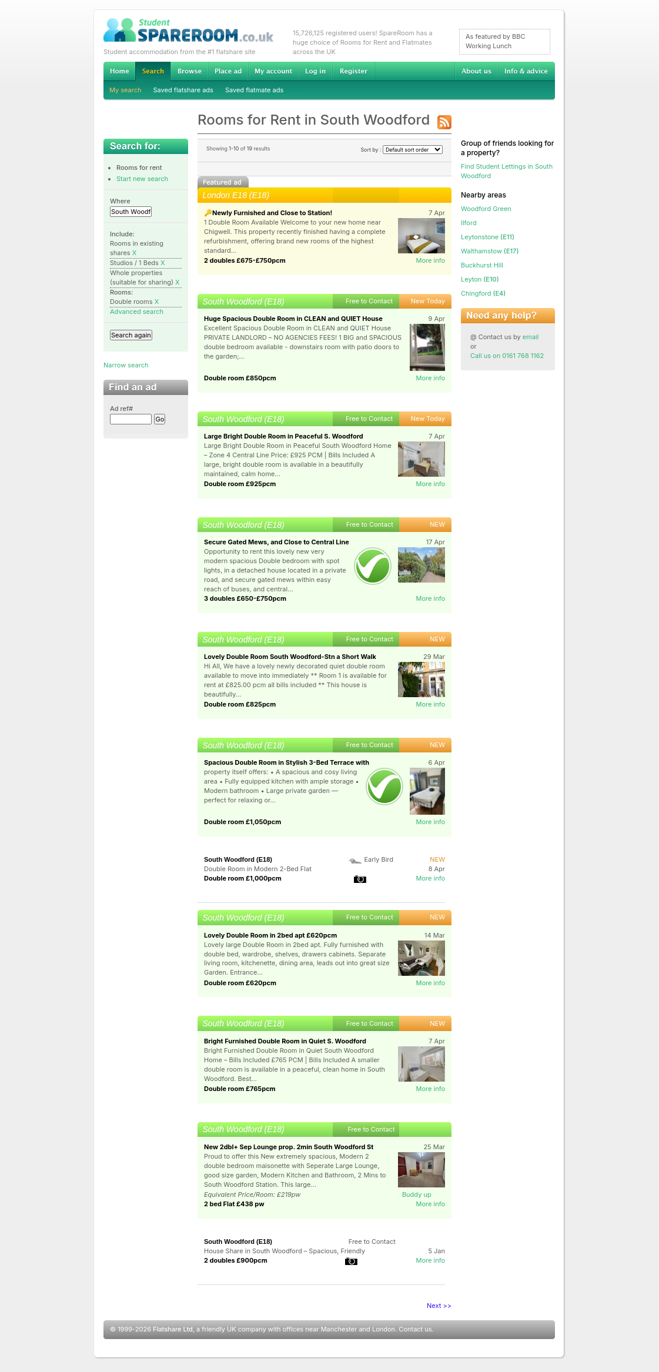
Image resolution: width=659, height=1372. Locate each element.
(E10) (480, 279)
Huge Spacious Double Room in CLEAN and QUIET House (293, 318)
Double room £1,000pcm (243, 878)
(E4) (483, 293)
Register (353, 71)
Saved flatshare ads (183, 90)
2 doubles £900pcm (235, 1260)
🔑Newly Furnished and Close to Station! (268, 213)
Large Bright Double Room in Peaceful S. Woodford (283, 436)
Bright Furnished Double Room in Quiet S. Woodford (285, 1041)
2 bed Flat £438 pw (234, 1204)
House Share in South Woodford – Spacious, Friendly (284, 1251)
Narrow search (125, 365)
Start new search (142, 179)
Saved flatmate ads (254, 90)
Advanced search (136, 311)
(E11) (487, 237)
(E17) (489, 251)
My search (125, 90)
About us (476, 71)
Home (119, 71)
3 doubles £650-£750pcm (245, 598)
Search (152, 71)
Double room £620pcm (240, 983)
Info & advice (526, 71)
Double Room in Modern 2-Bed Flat (258, 869)
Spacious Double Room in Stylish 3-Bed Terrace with (286, 762)
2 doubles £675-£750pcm (245, 260)
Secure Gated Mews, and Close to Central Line (276, 542)
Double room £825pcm (240, 704)
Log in (315, 71)
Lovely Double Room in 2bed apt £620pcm (270, 935)
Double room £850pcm (240, 378)
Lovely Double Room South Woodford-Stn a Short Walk (290, 656)
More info (430, 260)
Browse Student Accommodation (189, 71)
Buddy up (416, 1194)
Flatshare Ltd (173, 1329)
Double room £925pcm (240, 484)
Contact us (415, 1329)
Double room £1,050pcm (242, 822)
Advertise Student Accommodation (228, 71)
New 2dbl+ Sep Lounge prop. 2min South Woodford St (288, 1147)
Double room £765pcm (240, 1089)
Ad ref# (121, 408)
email (531, 337)
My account (273, 71)
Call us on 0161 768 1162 (507, 356)
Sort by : (401, 149)
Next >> (439, 1305)
